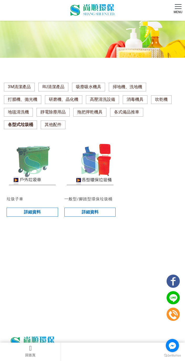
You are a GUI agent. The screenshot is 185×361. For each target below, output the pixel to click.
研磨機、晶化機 (63, 99)
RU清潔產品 (53, 86)
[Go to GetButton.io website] (172, 355)
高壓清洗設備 (102, 99)
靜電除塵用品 (53, 111)
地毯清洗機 (18, 111)
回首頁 (30, 351)
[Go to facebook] (172, 345)
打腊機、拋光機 (22, 99)
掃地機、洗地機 (127, 86)
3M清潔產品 (19, 86)
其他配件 (53, 124)
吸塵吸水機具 (88, 86)
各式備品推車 (126, 111)
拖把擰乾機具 (89, 111)
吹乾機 (161, 99)
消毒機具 (135, 99)
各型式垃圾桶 (20, 124)
